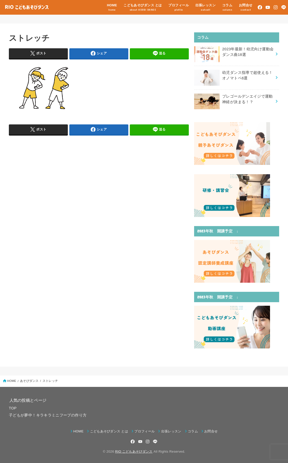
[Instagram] (275, 7)
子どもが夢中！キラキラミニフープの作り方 (48, 415)
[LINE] (283, 7)
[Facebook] (260, 7)
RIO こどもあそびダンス (134, 451)
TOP (13, 408)
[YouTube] (267, 7)
